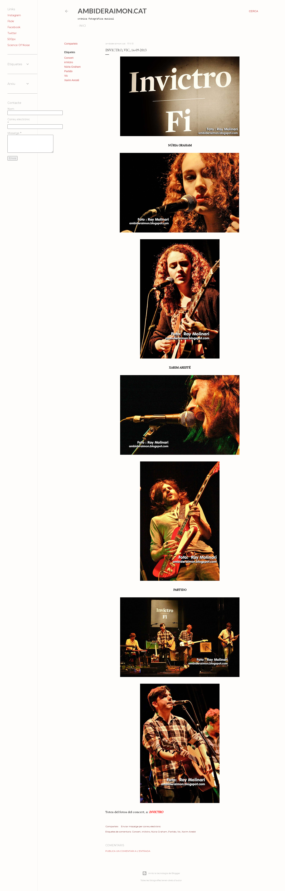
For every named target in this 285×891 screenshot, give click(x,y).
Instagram (14, 15)
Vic (66, 75)
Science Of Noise (18, 45)
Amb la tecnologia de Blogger (161, 873)
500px (11, 39)
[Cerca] (253, 11)
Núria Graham (72, 66)
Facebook (13, 27)
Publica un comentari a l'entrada (127, 851)
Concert (68, 57)
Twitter (12, 33)
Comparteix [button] (71, 43)
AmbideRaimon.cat (112, 11)
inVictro (68, 62)
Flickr (10, 21)
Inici (82, 25)
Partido (68, 71)
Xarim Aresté (71, 80)
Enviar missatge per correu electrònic (141, 826)
